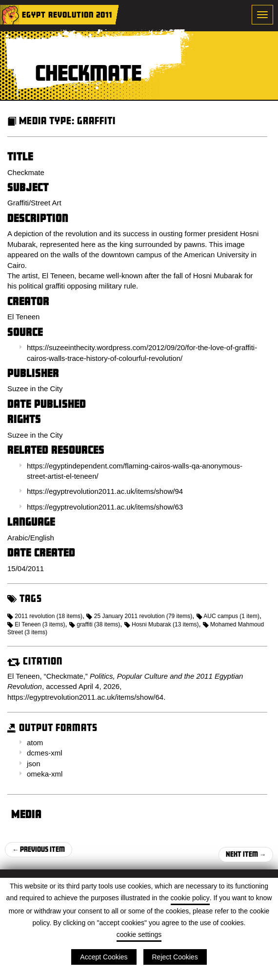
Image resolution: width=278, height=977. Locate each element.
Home (10, 14)
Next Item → (246, 854)
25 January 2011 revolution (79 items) (139, 616)
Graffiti (96, 120)
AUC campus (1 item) (228, 616)
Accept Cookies (103, 957)
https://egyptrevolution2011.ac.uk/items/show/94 (105, 491)
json (33, 763)
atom (35, 742)
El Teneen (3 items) (36, 624)
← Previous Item (38, 849)
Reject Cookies (175, 957)
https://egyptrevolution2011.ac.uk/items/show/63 (105, 507)
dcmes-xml (44, 753)
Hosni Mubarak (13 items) (161, 624)
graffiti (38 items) (94, 624)
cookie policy (190, 898)
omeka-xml (44, 774)
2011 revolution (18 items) (44, 616)
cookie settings (139, 934)
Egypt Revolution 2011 (67, 14)
